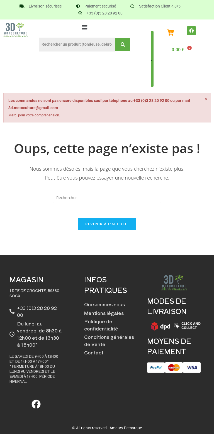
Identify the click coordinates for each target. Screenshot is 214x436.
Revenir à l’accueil (107, 225)
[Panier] (181, 50)
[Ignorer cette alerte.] (206, 99)
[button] (84, 27)
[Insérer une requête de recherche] (107, 197)
